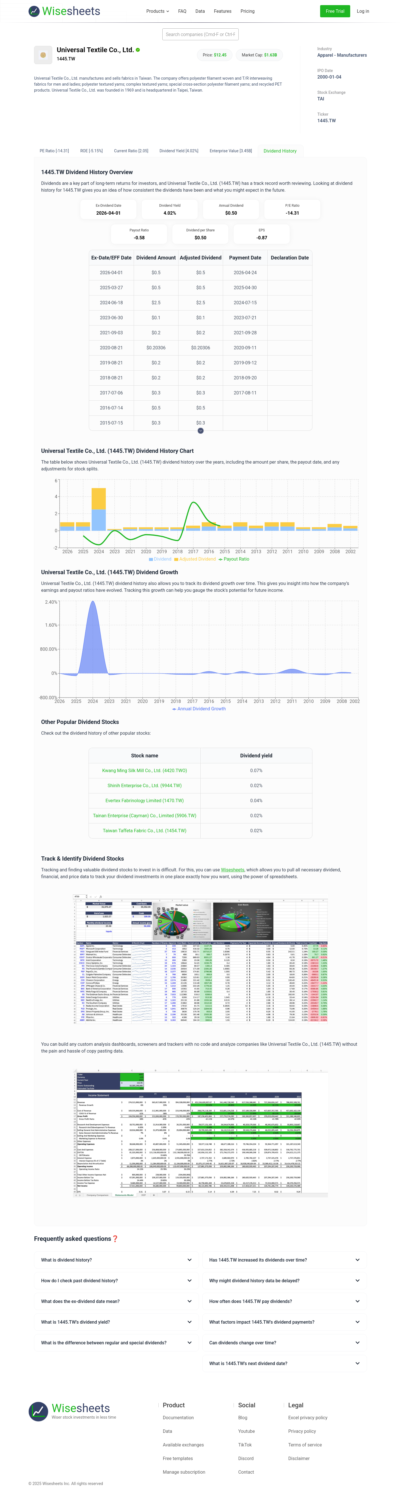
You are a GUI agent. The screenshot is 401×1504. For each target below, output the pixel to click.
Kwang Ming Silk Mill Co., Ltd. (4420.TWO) (144, 770)
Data (167, 1431)
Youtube (246, 1431)
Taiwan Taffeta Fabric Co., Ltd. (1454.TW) (144, 830)
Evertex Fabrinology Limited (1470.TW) (145, 800)
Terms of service (305, 1445)
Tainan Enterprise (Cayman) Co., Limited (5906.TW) (144, 815)
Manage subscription (184, 1472)
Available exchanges (183, 1445)
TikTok (245, 1445)
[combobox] (200, 34)
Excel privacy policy (307, 1417)
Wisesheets (232, 870)
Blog (242, 1417)
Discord (245, 1458)
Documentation (178, 1417)
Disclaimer (299, 1458)
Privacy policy (302, 1431)
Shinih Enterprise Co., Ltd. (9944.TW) (145, 785)
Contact (246, 1472)
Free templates (178, 1458)
